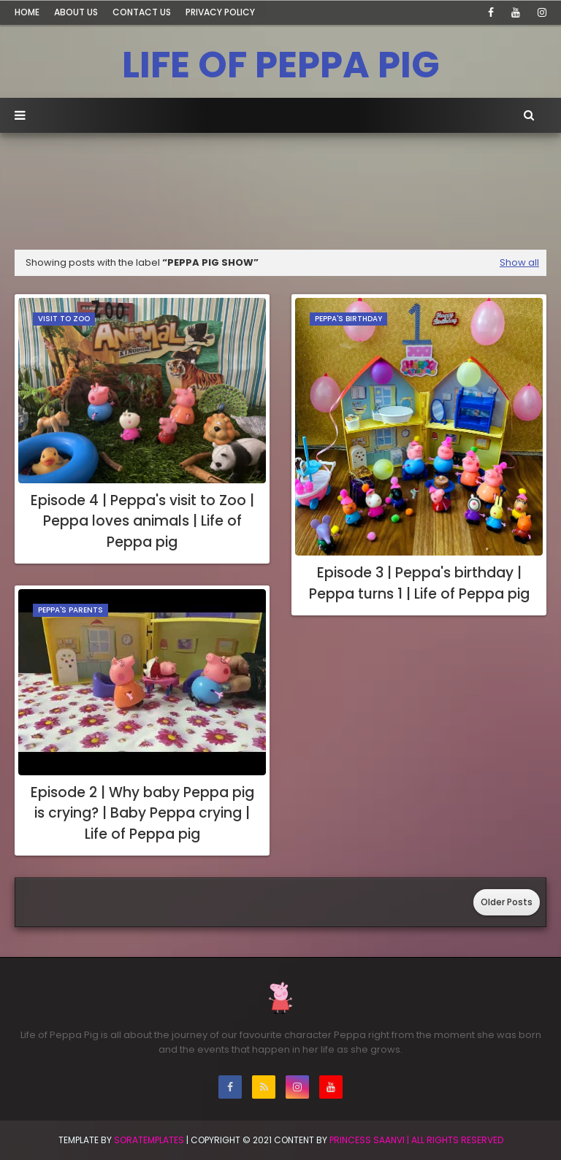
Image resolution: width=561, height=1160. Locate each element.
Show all (519, 262)
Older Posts (507, 902)
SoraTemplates (149, 1140)
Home (27, 12)
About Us (76, 12)
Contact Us (141, 12)
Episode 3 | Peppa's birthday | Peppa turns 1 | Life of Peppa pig (419, 583)
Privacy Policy (220, 12)
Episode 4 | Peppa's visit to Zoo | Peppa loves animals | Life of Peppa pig (142, 521)
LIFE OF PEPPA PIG (281, 65)
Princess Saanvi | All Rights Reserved (416, 1140)
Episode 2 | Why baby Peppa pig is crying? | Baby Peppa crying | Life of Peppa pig (142, 813)
